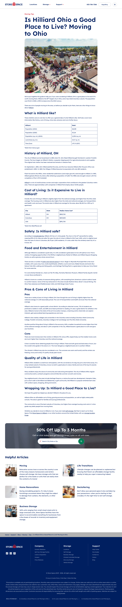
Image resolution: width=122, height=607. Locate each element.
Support (60, 4)
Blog (19, 535)
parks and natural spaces (50, 261)
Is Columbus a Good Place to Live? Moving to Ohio (34, 599)
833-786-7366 (92, 4)
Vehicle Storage (68, 562)
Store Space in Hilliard (40, 413)
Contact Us (95, 554)
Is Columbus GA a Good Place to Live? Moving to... (96, 599)
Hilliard (31, 108)
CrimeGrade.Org (38, 236)
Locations (33, 4)
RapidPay (105, 4)
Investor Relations (40, 549)
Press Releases (39, 560)
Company (39, 546)
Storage (46, 4)
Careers (37, 557)
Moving (24, 535)
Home (7, 535)
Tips (30, 535)
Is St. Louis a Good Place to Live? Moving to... (65, 599)
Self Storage (67, 552)
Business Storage (69, 554)
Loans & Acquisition (40, 554)
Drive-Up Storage (69, 560)
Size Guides (95, 552)
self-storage (69, 411)
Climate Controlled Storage (71, 557)
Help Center (95, 549)
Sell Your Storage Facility (42, 552)
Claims (94, 557)
